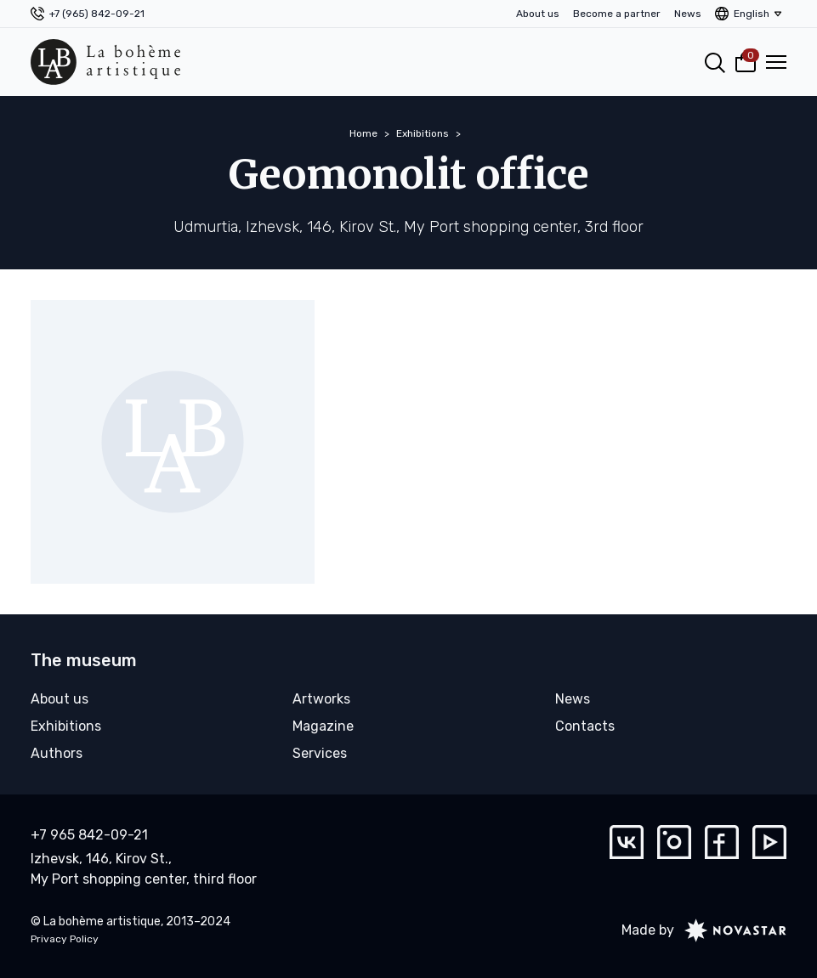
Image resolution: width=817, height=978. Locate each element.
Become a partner (617, 14)
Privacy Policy (65, 939)
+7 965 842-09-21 (89, 835)
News (687, 14)
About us (537, 14)
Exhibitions (422, 133)
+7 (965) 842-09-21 (97, 14)
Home (363, 133)
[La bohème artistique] (105, 62)
